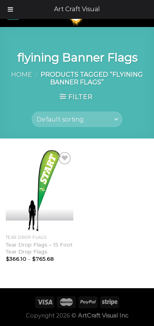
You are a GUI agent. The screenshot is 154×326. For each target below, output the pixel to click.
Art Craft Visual (77, 9)
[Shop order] (77, 119)
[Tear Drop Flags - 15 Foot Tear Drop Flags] (39, 190)
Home (21, 74)
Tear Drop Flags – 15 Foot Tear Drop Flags (39, 248)
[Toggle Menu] (10, 9)
